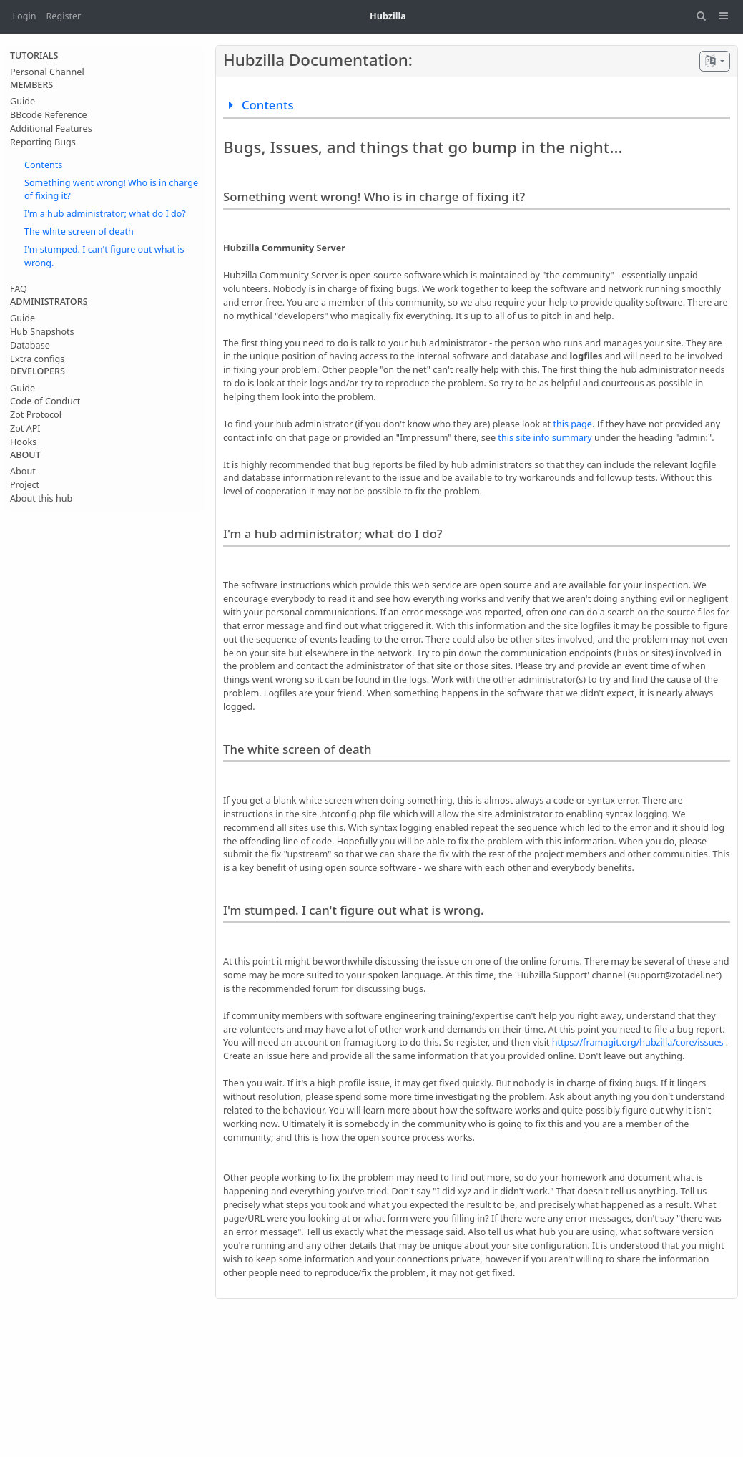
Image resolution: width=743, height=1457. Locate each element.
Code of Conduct (45, 401)
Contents (43, 165)
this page (572, 424)
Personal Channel (47, 72)
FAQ (18, 289)
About (23, 471)
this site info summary (544, 438)
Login (24, 16)
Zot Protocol (35, 415)
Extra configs (37, 359)
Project (24, 485)
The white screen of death (79, 231)
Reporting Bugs (43, 142)
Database (30, 345)
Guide (22, 101)
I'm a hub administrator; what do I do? (105, 214)
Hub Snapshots (42, 332)
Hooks (23, 442)
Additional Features (51, 128)
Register (64, 16)
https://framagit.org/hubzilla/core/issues (638, 1042)
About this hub (41, 498)
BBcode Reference (48, 115)
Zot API (25, 428)
